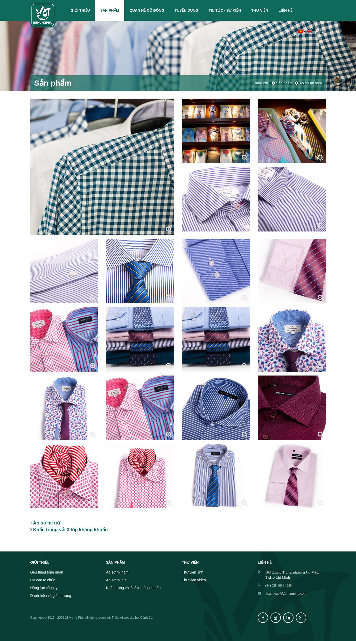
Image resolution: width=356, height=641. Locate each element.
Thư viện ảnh (193, 572)
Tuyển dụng (186, 10)
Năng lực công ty (44, 588)
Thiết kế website (123, 617)
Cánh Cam (147, 617)
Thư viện (259, 10)
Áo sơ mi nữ (116, 580)
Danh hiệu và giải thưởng (50, 596)
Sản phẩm (109, 10)
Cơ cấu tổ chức (42, 580)
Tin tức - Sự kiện (224, 10)
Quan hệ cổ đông (146, 10)
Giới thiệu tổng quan (46, 572)
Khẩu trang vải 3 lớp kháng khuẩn (133, 588)
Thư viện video (194, 580)
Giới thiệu (80, 10)
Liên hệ (285, 10)
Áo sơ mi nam (117, 572)
